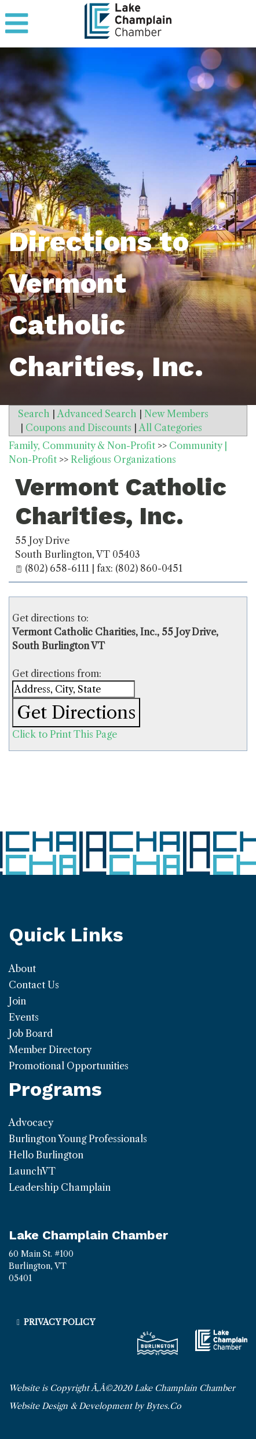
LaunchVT (32, 1171)
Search (34, 413)
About (22, 968)
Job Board (31, 1033)
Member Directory (50, 1049)
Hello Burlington (46, 1155)
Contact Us (34, 985)
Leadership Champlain (60, 1187)
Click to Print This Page (64, 734)
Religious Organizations (123, 459)
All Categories (170, 427)
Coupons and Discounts (78, 427)
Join (17, 1001)
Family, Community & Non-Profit (82, 445)
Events (24, 1017)
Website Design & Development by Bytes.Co (95, 1406)
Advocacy (31, 1122)
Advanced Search (97, 413)
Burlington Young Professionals (78, 1138)
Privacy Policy (59, 1322)
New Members (176, 413)
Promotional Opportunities (69, 1066)
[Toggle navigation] (16, 23)
